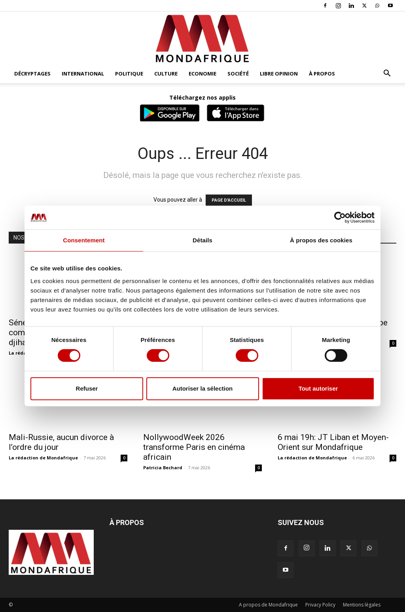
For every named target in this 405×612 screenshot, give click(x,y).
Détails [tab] (202, 240)
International (83, 73)
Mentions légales (361, 604)
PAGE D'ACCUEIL (229, 200)
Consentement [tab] (83, 240)
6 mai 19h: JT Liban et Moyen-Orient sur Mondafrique (333, 442)
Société (238, 73)
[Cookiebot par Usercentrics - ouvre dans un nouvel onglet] (340, 217)
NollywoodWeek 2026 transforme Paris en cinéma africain (194, 447)
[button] (386, 74)
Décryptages (32, 73)
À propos (322, 73)
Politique (129, 73)
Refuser (87, 388)
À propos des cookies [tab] (321, 240)
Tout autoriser (318, 388)
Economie (202, 73)
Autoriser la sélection (202, 388)
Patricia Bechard (162, 467)
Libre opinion (279, 73)
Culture (166, 73)
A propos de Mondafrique (268, 604)
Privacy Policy (320, 604)
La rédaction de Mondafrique (43, 458)
